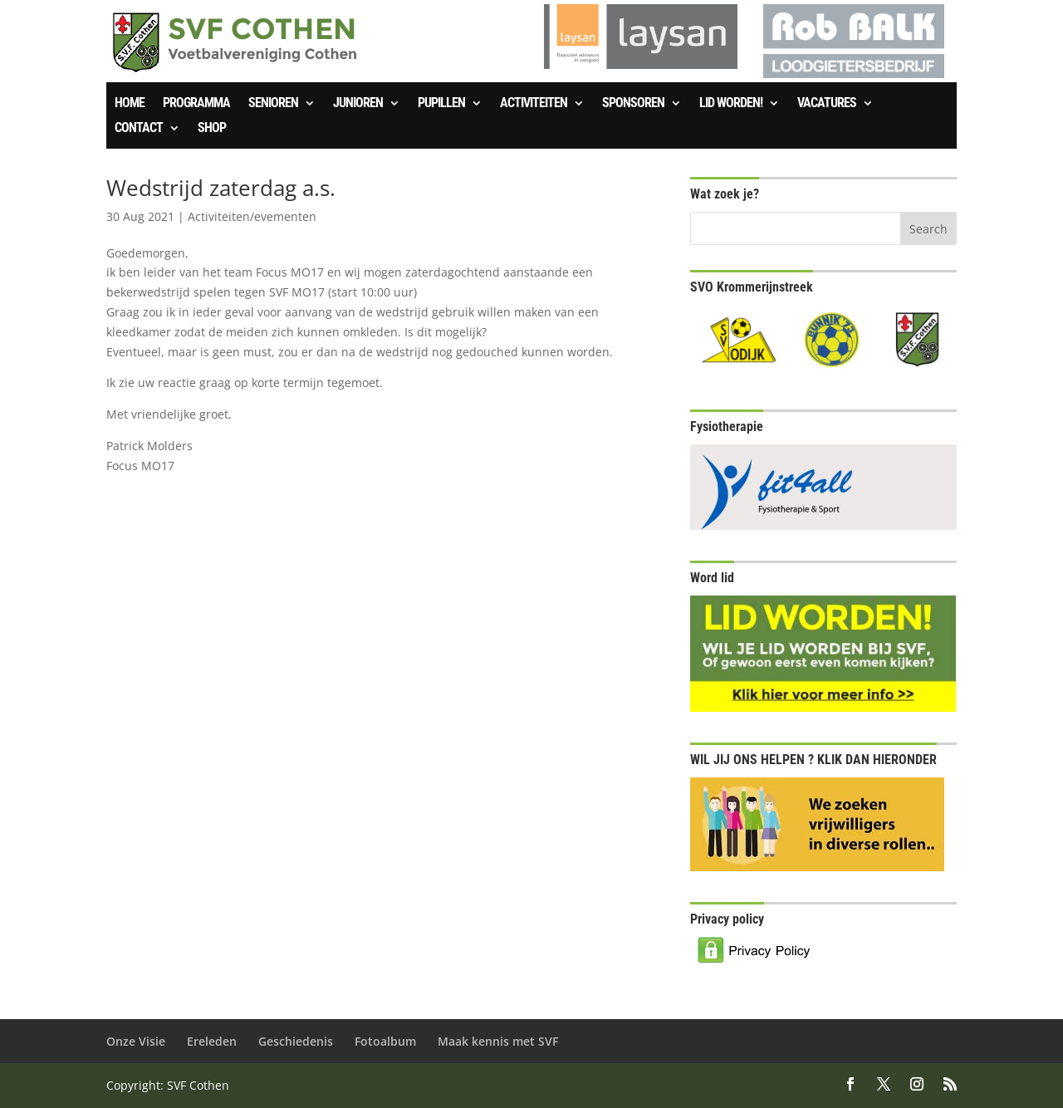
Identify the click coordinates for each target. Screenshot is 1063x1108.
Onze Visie (135, 1041)
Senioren (273, 103)
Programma (196, 103)
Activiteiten (533, 103)
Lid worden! (730, 103)
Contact (139, 128)
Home (130, 103)
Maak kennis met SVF (498, 1041)
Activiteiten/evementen (252, 216)
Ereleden (212, 1041)
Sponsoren (633, 103)
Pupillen (441, 103)
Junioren (358, 103)
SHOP (212, 128)
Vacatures (826, 103)
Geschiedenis (295, 1041)
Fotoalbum (385, 1041)
